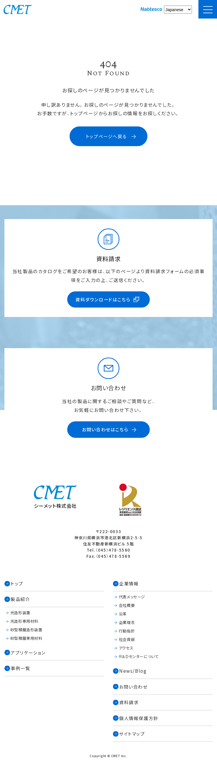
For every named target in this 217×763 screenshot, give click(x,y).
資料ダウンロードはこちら (102, 299)
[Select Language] (178, 10)
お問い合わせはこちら (105, 430)
